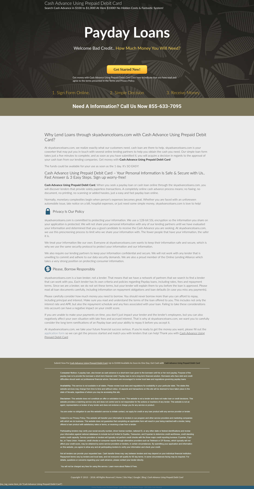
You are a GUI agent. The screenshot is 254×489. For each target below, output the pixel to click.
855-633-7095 (165, 106)
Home (119, 477)
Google (136, 477)
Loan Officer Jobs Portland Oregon (131, 487)
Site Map (128, 477)
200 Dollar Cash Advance (153, 487)
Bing (144, 477)
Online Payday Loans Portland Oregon (105, 487)
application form (55, 333)
